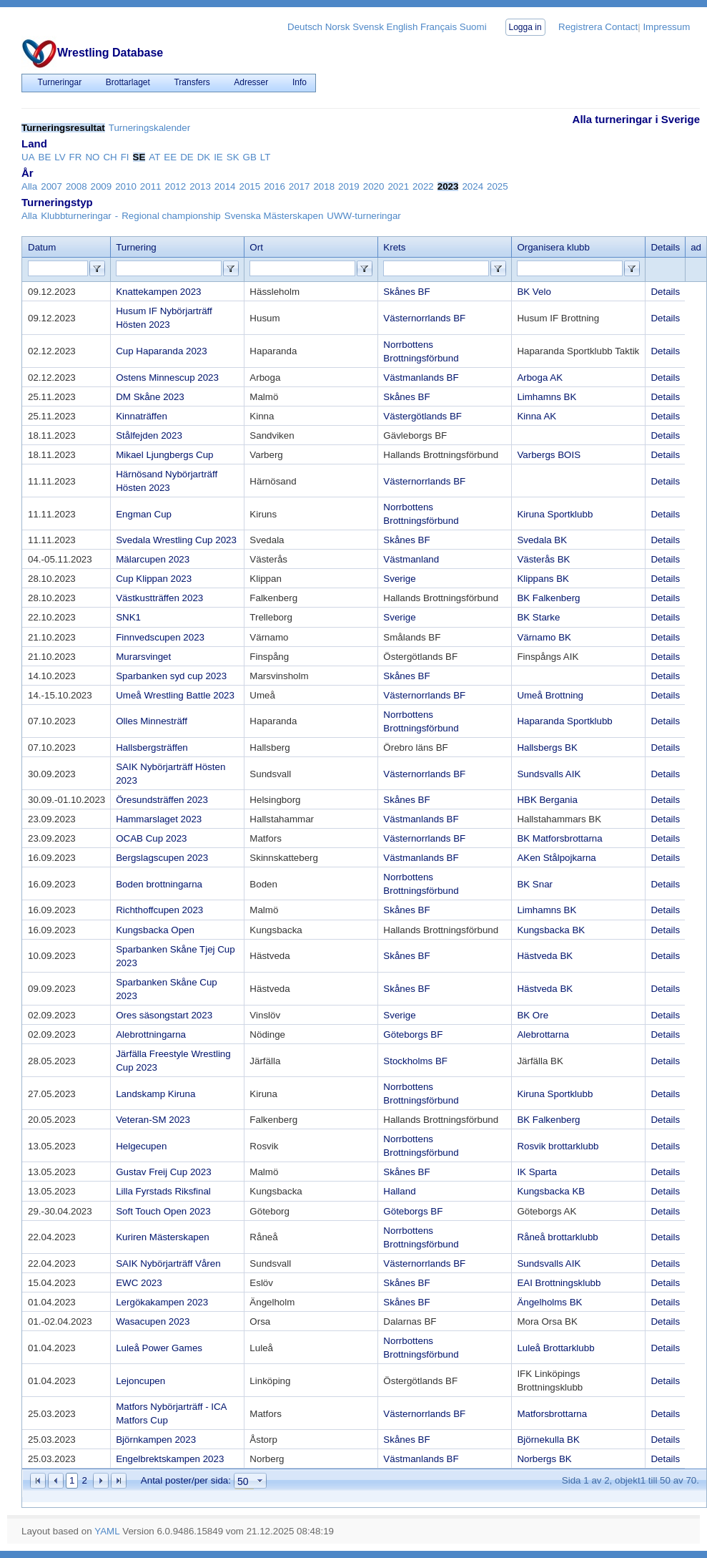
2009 (101, 186)
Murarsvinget (143, 656)
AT (154, 157)
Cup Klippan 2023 (154, 578)
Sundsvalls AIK (548, 774)
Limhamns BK (546, 396)
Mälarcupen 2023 (152, 559)
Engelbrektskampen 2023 (170, 1459)
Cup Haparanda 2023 (161, 351)
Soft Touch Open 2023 (163, 1211)
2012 (176, 186)
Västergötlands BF (422, 416)
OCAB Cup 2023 (151, 838)
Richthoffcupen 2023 (159, 910)
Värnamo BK (544, 637)
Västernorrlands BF (424, 318)
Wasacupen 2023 (152, 1321)
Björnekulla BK (548, 1439)
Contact (621, 26)
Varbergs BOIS (548, 454)
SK (233, 157)
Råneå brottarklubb (557, 1237)
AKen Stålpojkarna (556, 857)
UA (28, 157)
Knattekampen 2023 (158, 291)
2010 (126, 186)
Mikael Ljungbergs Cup (164, 454)
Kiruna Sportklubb (555, 514)
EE (170, 157)
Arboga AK (540, 377)
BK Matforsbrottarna (559, 838)
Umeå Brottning (550, 695)
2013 (200, 186)
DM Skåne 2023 (150, 396)
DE (187, 157)
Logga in (525, 27)
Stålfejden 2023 (149, 435)
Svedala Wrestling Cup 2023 (176, 540)
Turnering (136, 247)
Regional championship (171, 215)
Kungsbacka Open (155, 930)
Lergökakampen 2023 (162, 1302)
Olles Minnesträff (151, 721)
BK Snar (535, 884)
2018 (324, 186)
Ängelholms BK (549, 1302)
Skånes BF (406, 291)
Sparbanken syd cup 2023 (171, 676)
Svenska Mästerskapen (274, 215)
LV (59, 157)
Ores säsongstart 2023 (164, 1015)
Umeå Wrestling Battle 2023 (175, 695)
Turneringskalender (149, 127)
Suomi (473, 26)
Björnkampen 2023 (156, 1439)
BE (45, 157)
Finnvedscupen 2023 (160, 637)
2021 (398, 186)
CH (110, 157)
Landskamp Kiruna (155, 1094)
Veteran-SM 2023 (153, 1119)
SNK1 (128, 617)
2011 (151, 186)
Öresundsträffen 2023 (162, 799)
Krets (394, 247)
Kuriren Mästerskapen (162, 1237)
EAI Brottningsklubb (558, 1282)
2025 (497, 186)
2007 (51, 186)
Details (665, 291)
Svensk (368, 26)
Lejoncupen (140, 1381)
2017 (299, 186)
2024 (472, 186)
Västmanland (411, 559)
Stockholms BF (415, 1061)
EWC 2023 (139, 1282)
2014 (225, 186)
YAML (106, 1531)
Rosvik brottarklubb (557, 1146)
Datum (42, 247)
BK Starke (538, 617)
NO (92, 157)
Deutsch (304, 26)
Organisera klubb (553, 247)
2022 (423, 186)
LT (265, 157)
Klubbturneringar (76, 215)
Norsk (337, 26)
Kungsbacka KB (551, 1191)
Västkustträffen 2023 (159, 598)
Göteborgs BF (413, 1034)
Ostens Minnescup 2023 (167, 377)
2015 (249, 186)
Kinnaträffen (141, 416)
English (402, 26)
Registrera (580, 26)
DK (204, 157)
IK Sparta (537, 1172)
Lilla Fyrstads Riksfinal (163, 1191)
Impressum (666, 26)
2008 (76, 186)
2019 (349, 186)
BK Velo (533, 291)
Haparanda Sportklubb (564, 721)
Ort (256, 247)
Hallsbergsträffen (152, 747)
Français (438, 26)
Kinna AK (536, 416)
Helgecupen (141, 1146)
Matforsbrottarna (552, 1413)
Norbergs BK (544, 1459)
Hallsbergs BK (547, 747)
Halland (399, 1191)
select (260, 1481)
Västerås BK (543, 559)
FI (125, 157)
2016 (274, 186)
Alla (29, 186)
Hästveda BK (545, 955)
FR (75, 157)
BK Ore (532, 1015)
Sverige (399, 578)
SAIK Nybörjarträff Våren (168, 1263)
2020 (374, 186)
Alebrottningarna (151, 1034)
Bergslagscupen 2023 (162, 857)
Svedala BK (542, 540)
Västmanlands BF (420, 377)
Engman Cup (144, 514)
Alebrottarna (543, 1034)
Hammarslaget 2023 (159, 819)
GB (250, 157)
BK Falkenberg (548, 598)
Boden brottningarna (159, 884)
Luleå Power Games (159, 1348)
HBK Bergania (547, 799)
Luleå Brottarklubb (555, 1348)
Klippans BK (543, 578)
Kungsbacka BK (551, 930)
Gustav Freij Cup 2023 (163, 1172)
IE (218, 157)
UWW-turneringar (363, 215)
